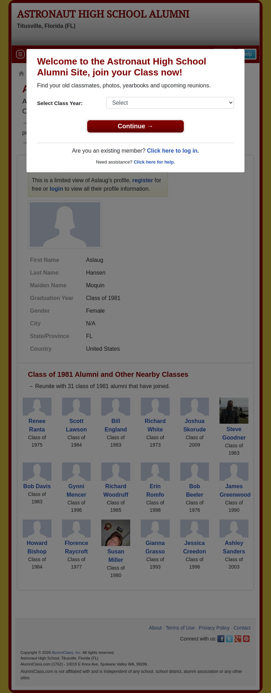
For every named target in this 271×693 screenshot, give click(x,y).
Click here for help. (154, 162)
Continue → (135, 126)
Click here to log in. (173, 151)
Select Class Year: (60, 103)
